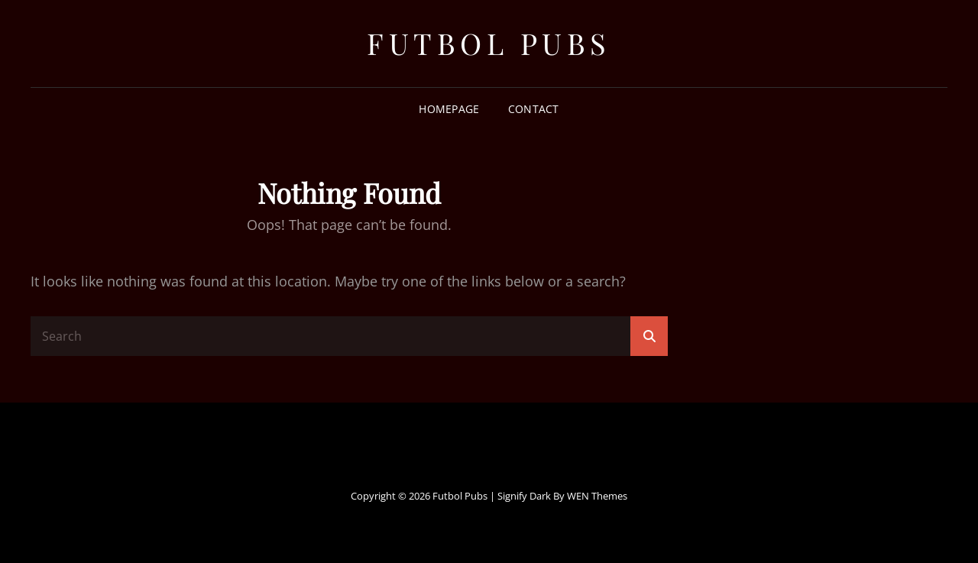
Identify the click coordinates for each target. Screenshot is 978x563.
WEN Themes (597, 496)
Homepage (449, 109)
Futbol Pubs (489, 43)
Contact (533, 109)
